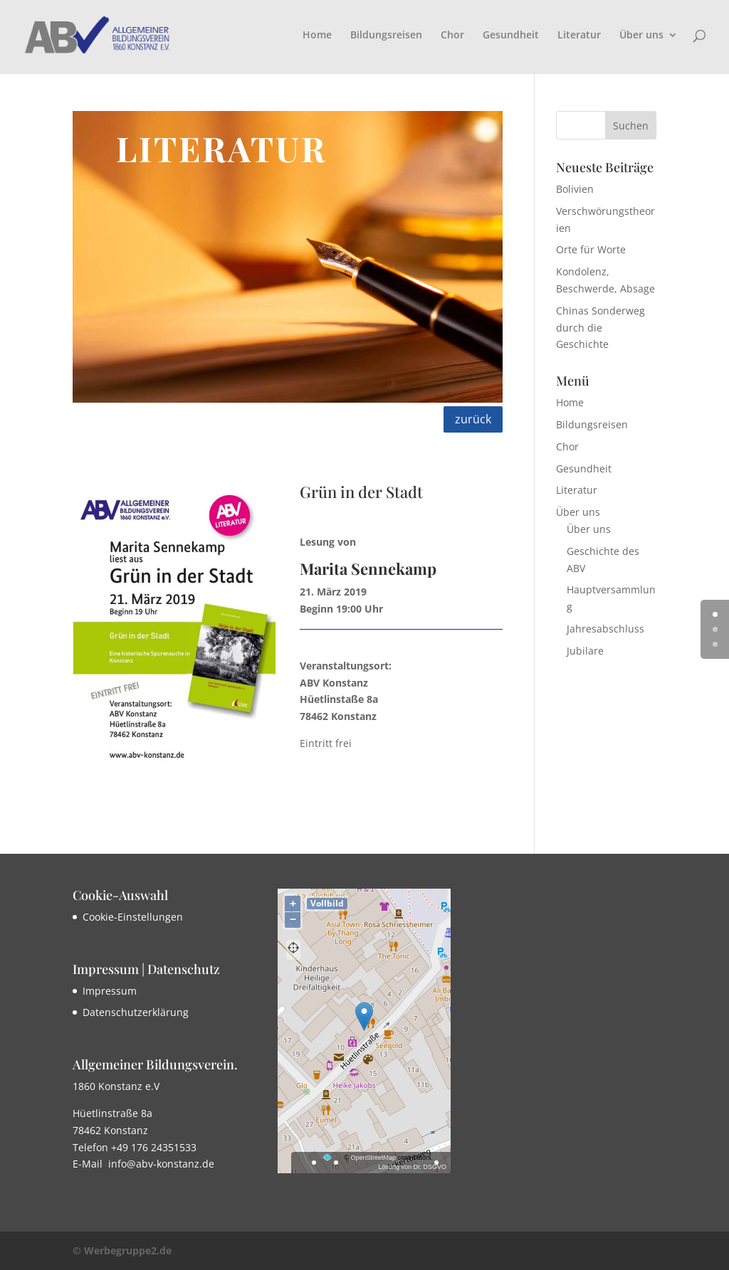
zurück (473, 419)
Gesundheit (511, 35)
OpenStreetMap (373, 1157)
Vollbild (327, 903)
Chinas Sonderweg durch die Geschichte (600, 327)
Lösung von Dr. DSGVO (412, 1166)
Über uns (641, 35)
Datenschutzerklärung (136, 1012)
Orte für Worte (591, 249)
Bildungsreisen (386, 35)
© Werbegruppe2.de (122, 1250)
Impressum (110, 991)
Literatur (579, 35)
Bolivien (575, 189)
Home (317, 35)
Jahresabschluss (605, 628)
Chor (452, 35)
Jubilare (585, 650)
